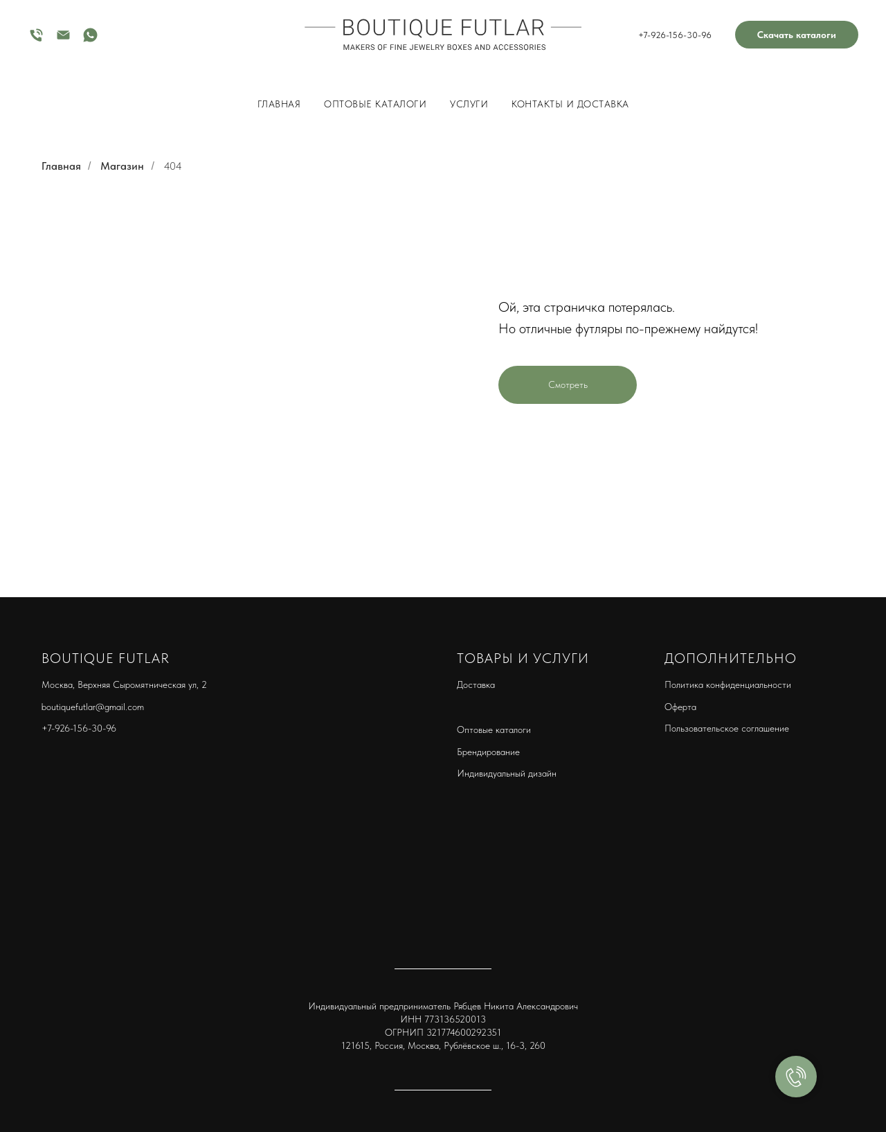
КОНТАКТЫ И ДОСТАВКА (570, 103)
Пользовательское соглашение (726, 728)
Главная (61, 166)
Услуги (469, 103)
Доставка (476, 684)
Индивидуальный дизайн (507, 773)
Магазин (122, 166)
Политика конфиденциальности (727, 684)
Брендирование (488, 751)
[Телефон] (36, 40)
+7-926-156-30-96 (675, 35)
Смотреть (568, 384)
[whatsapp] (90, 40)
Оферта (680, 706)
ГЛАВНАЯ (279, 103)
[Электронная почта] (63, 40)
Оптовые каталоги (375, 103)
